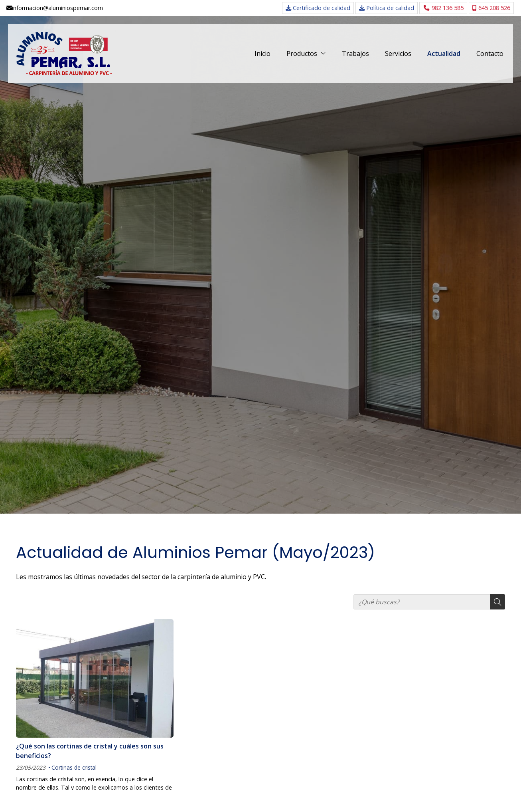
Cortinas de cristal (74, 767)
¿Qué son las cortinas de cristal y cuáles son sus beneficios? (90, 751)
